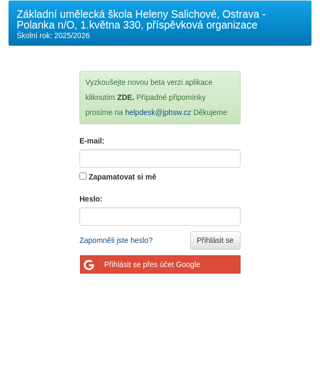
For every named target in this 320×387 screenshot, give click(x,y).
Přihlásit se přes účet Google (140, 264)
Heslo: (91, 199)
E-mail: (92, 141)
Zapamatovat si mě (122, 177)
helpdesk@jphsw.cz (158, 112)
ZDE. (125, 97)
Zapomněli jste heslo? (115, 240)
